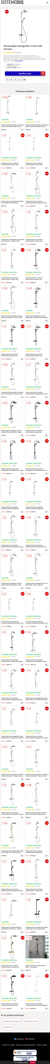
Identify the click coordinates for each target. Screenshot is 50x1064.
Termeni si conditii (8, 1045)
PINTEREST (30, 1039)
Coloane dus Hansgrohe (11, 1021)
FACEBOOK (19, 1039)
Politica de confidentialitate (25, 1045)
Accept (32, 1062)
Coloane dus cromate (30, 1021)
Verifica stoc (32, 73)
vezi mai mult (19, 61)
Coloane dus (7, 1027)
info (22, 129)
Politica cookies (41, 1045)
